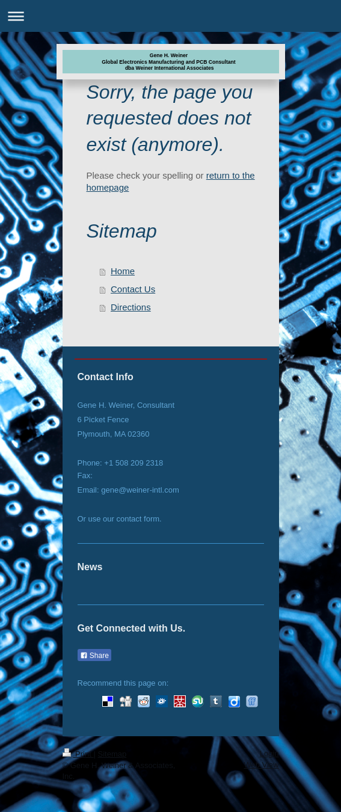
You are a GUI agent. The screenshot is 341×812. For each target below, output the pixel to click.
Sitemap (111, 753)
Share (94, 655)
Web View (261, 764)
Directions (131, 307)
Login (269, 753)
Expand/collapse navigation (170, 16)
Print (78, 753)
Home (123, 271)
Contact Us (133, 289)
